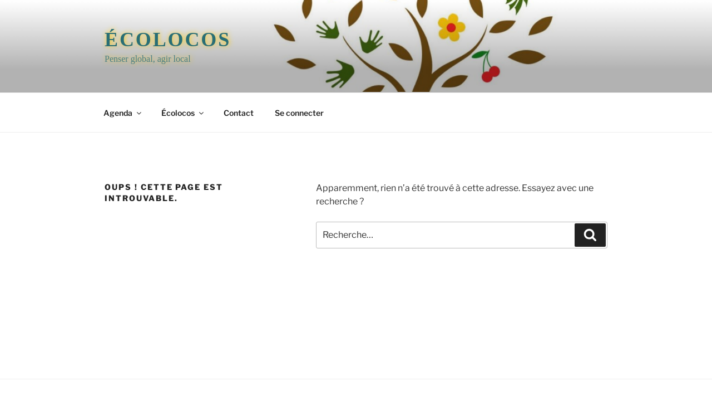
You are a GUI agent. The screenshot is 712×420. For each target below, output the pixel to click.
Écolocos (168, 39)
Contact (239, 113)
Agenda (123, 113)
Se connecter (299, 113)
